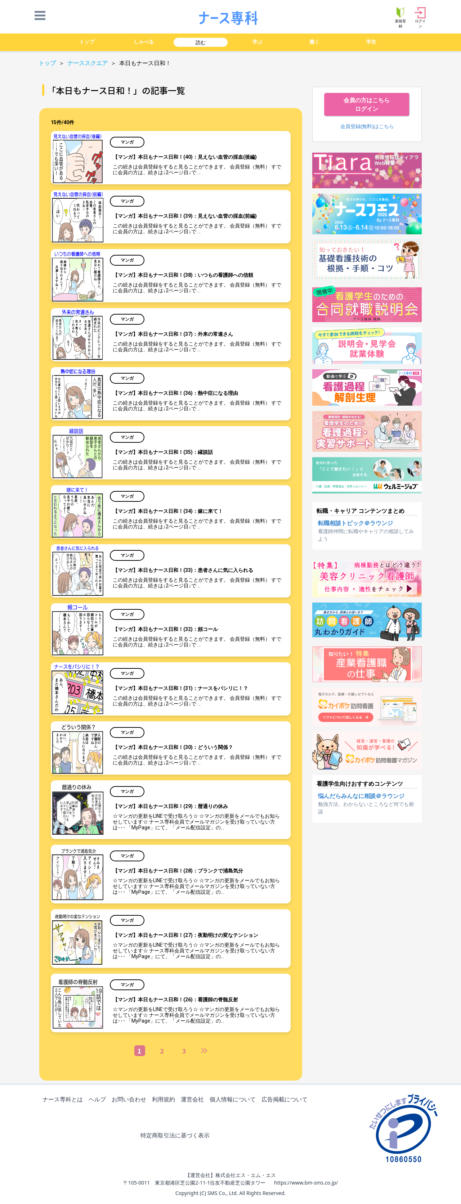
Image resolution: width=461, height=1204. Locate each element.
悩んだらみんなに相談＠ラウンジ (361, 796)
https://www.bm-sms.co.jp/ (306, 1182)
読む (201, 42)
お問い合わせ (130, 1099)
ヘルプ (99, 1099)
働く (314, 41)
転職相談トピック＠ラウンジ (355, 523)
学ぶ (257, 41)
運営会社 (194, 1099)
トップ (86, 41)
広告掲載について (285, 1099)
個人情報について (234, 1099)
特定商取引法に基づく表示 (176, 1135)
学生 (371, 41)
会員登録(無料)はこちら (367, 126)
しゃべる (144, 41)
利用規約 (165, 1099)
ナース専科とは (64, 1099)
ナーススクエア (88, 63)
